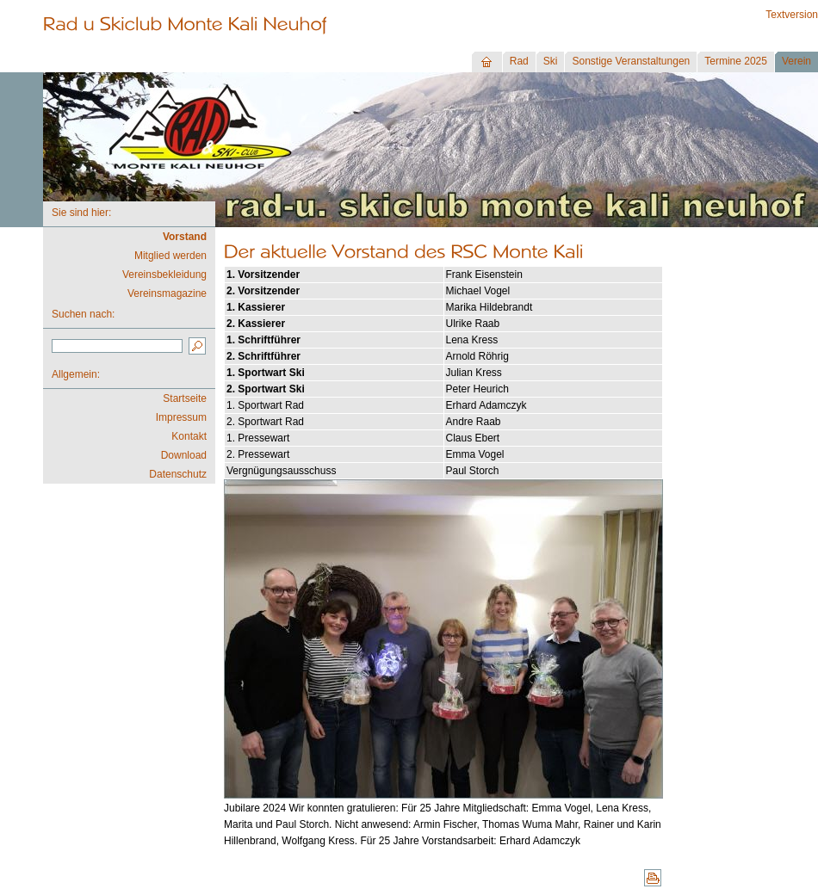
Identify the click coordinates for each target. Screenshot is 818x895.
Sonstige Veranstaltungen (631, 61)
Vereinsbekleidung (164, 274)
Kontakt (189, 436)
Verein (796, 61)
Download (184, 455)
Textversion (791, 15)
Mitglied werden (170, 256)
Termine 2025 (735, 61)
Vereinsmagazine (167, 293)
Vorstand (185, 237)
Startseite (185, 398)
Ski (550, 61)
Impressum (181, 417)
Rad (519, 61)
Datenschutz (178, 474)
